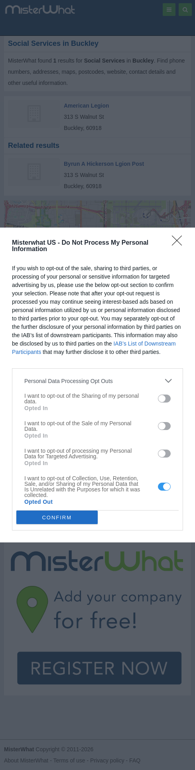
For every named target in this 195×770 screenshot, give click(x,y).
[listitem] (97, 381)
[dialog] (97, 385)
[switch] (164, 399)
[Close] (179, 243)
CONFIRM (57, 518)
